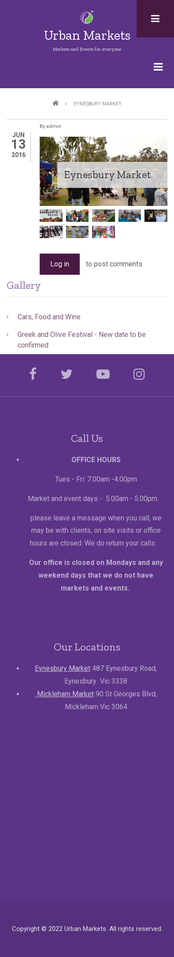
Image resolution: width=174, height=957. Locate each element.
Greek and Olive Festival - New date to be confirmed (82, 339)
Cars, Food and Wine (49, 317)
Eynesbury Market (62, 668)
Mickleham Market (64, 694)
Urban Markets (87, 35)
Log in (59, 264)
